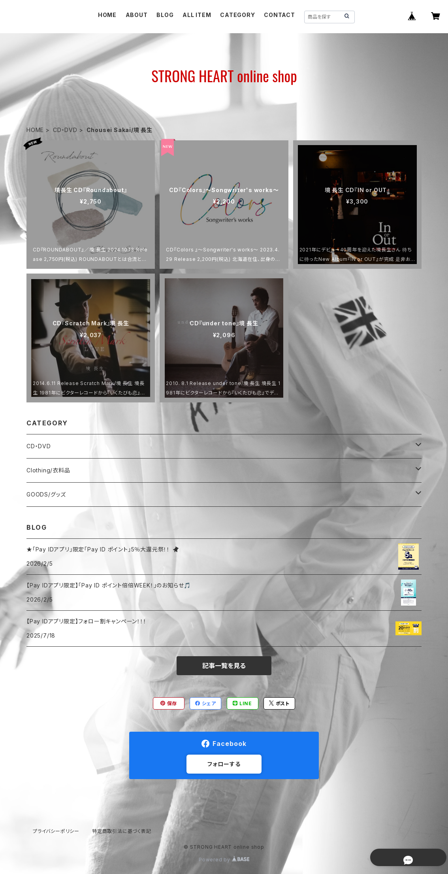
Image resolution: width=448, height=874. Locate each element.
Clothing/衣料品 (48, 470)
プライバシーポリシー (56, 831)
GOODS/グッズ (46, 494)
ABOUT (137, 14)
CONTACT (279, 14)
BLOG (164, 14)
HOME (107, 14)
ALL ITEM (197, 14)
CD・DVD (65, 129)
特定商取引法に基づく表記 (121, 831)
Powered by (224, 860)
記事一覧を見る (224, 666)
